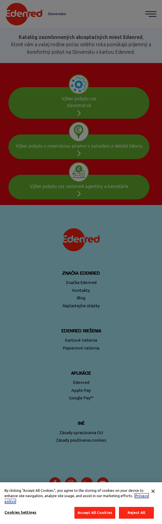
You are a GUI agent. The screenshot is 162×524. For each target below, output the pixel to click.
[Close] (153, 491)
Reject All (136, 512)
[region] (81, 503)
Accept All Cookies (95, 512)
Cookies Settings (20, 512)
